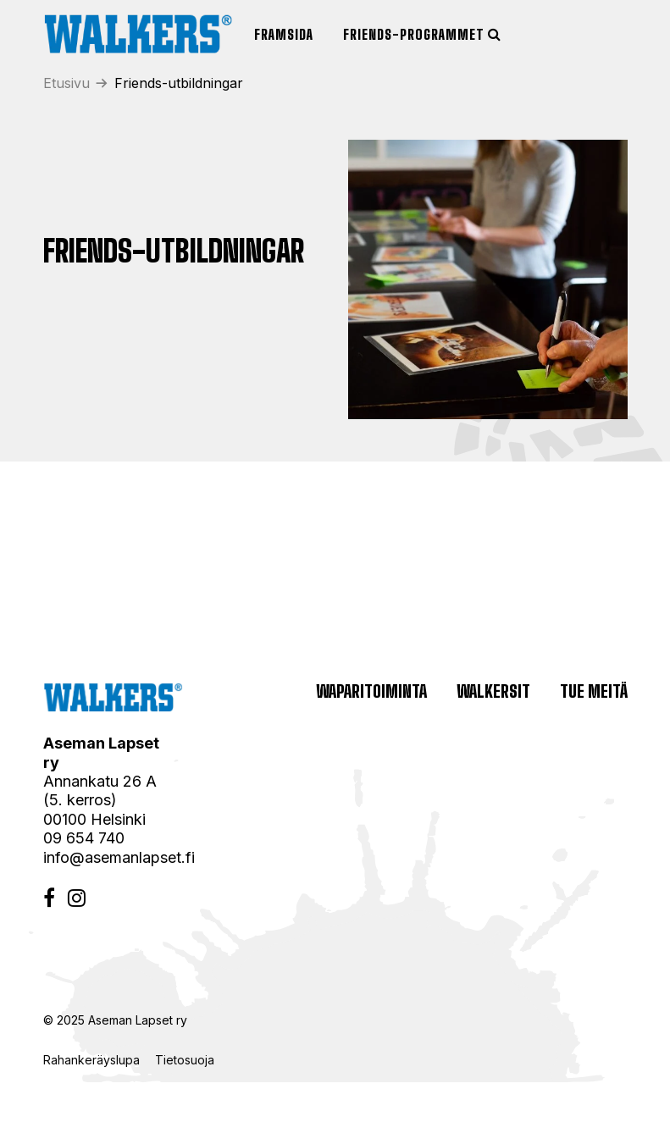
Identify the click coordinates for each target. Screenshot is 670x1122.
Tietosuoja (184, 1060)
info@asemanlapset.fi (119, 857)
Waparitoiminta (371, 691)
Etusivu (66, 83)
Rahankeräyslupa (95, 1060)
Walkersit (493, 691)
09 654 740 (84, 838)
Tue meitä (594, 691)
